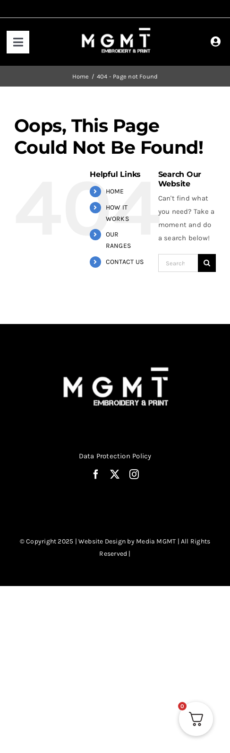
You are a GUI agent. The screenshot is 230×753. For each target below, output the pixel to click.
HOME (115, 191)
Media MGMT (156, 541)
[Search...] (178, 263)
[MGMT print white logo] (117, 28)
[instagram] (134, 474)
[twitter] (114, 474)
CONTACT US (125, 262)
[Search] (207, 263)
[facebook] (96, 474)
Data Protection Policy (115, 456)
